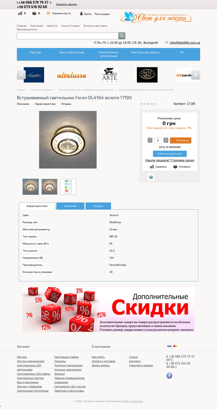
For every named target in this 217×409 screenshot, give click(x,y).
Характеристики (45, 103)
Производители (27, 29)
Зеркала (59, 373)
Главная (22, 25)
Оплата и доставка (95, 25)
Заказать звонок (66, 4)
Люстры (22, 357)
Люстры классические (30, 361)
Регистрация (102, 14)
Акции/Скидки (70, 25)
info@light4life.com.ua (185, 42)
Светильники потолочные (32, 390)
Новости (52, 25)
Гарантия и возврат (141, 365)
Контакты (135, 361)
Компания (36, 25)
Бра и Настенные (28, 382)
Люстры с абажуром (29, 386)
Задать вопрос (101, 365)
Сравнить (161, 166)
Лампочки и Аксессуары (69, 390)
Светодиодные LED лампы (33, 373)
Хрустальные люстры (30, 378)
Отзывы (66, 103)
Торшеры (60, 361)
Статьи (133, 357)
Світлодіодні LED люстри (69, 386)
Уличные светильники (67, 369)
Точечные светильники (42, 90)
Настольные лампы (66, 357)
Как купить (98, 357)
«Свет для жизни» (132, 401)
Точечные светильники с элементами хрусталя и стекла (86, 90)
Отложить (185, 166)
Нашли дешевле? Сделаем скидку (169, 160)
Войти (87, 14)
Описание (23, 103)
